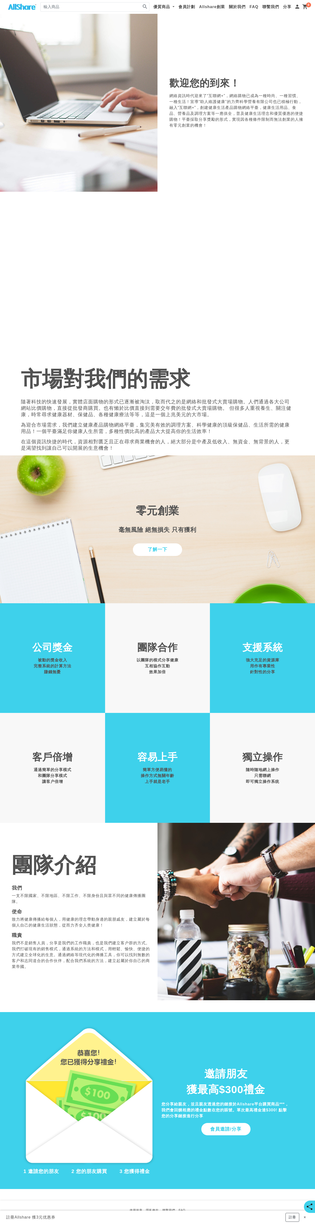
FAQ (254, 7)
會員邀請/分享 (225, 1129)
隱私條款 (152, 1210)
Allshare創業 (212, 7)
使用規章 (136, 1210)
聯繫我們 (270, 7)
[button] (292, 1217)
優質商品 (162, 7)
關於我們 (237, 7)
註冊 (10, 1217)
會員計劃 (186, 7)
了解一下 (157, 549)
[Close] (305, 1217)
